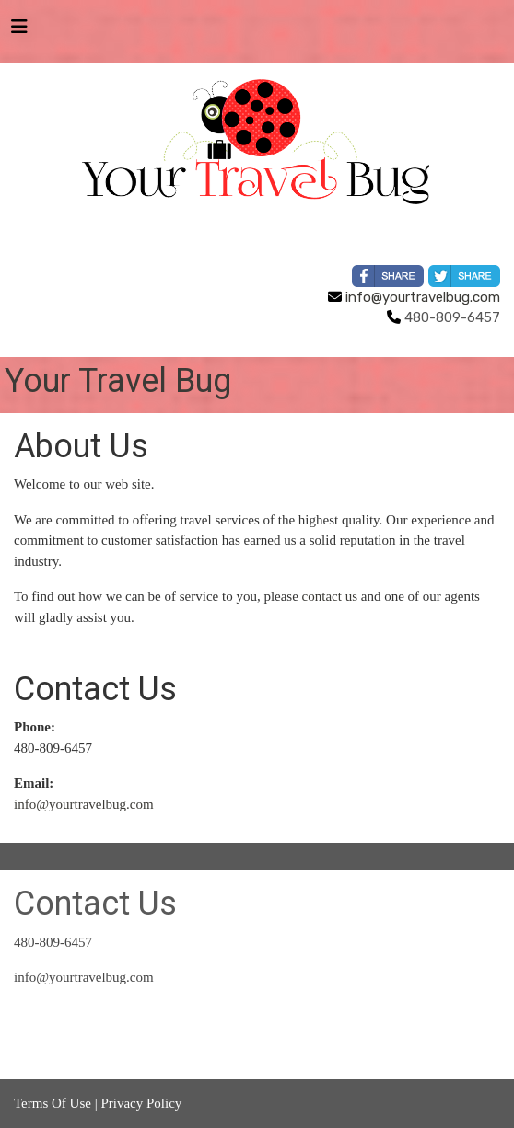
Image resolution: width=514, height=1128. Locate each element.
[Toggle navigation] (19, 31)
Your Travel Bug (118, 381)
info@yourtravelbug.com (414, 297)
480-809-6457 (53, 942)
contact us (329, 596)
